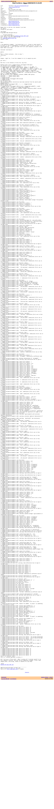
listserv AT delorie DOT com (14, 25)
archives (9, 1)
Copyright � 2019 (5, 807)
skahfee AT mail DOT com (21, 37)
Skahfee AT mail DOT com (7, 792)
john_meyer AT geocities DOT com (21, 5)
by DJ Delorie (13, 807)
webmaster (3, 806)
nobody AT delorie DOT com (14, 22)
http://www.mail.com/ (12, 797)
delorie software (45, 806)
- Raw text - (27, 801)
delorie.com (4, 1)
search (51, 1)
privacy (51, 806)
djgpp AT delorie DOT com (14, 7)
